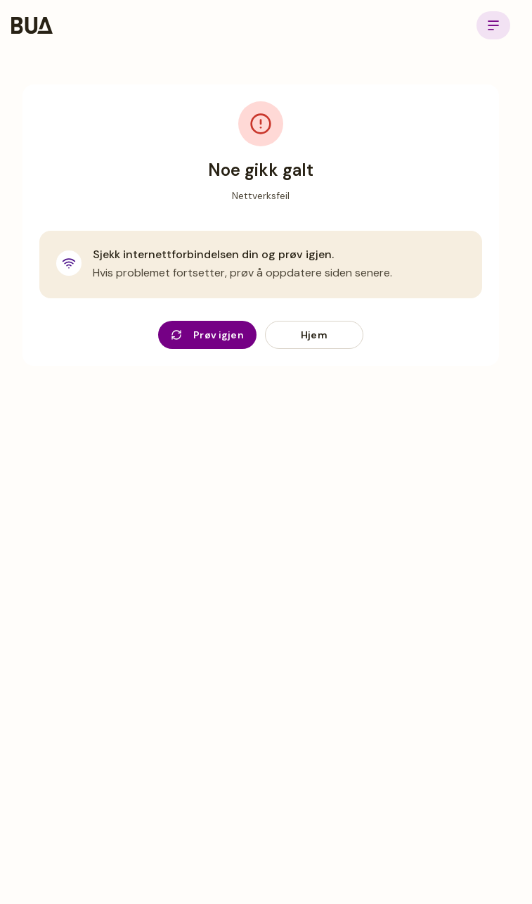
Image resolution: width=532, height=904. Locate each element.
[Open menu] (493, 25)
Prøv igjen (207, 335)
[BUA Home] (32, 25)
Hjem (314, 335)
